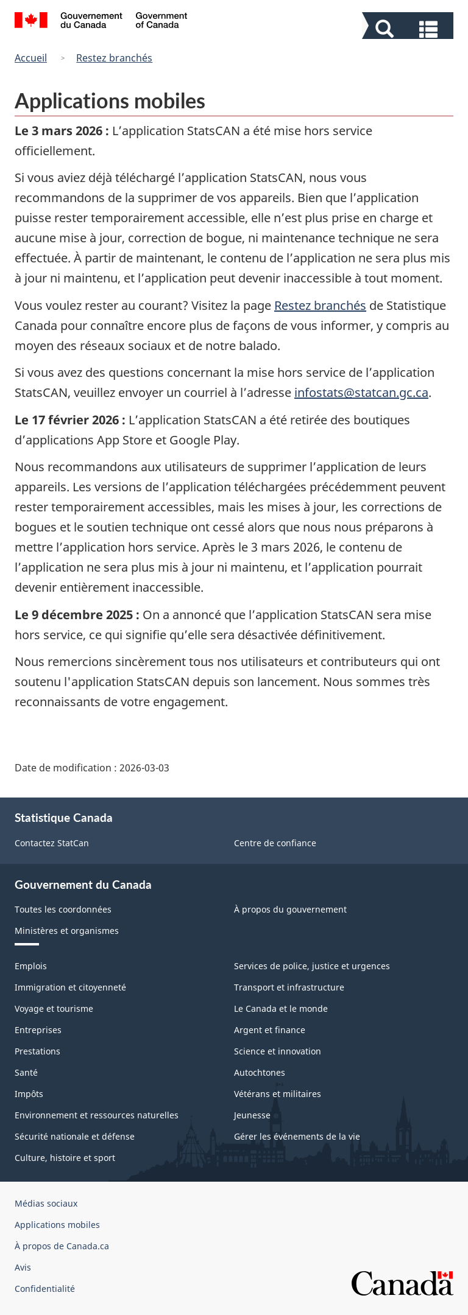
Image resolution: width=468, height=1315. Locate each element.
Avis (23, 1267)
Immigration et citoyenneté (70, 987)
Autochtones (259, 1072)
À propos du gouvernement (290, 909)
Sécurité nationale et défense (75, 1136)
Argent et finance (269, 1030)
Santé (26, 1072)
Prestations (37, 1051)
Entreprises (38, 1030)
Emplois (31, 966)
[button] (409, 28)
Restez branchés (114, 58)
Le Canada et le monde (281, 1008)
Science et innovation (277, 1051)
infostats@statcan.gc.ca (361, 392)
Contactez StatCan (52, 843)
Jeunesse (252, 1115)
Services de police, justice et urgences (312, 966)
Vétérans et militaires (277, 1093)
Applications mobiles (57, 1224)
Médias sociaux (46, 1203)
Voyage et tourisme (54, 1008)
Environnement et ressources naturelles (97, 1115)
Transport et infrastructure (289, 987)
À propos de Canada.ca (62, 1246)
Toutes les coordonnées (63, 909)
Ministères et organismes (67, 930)
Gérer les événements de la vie (297, 1136)
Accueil (31, 58)
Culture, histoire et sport (65, 1157)
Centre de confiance (275, 843)
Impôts (29, 1093)
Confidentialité (45, 1288)
